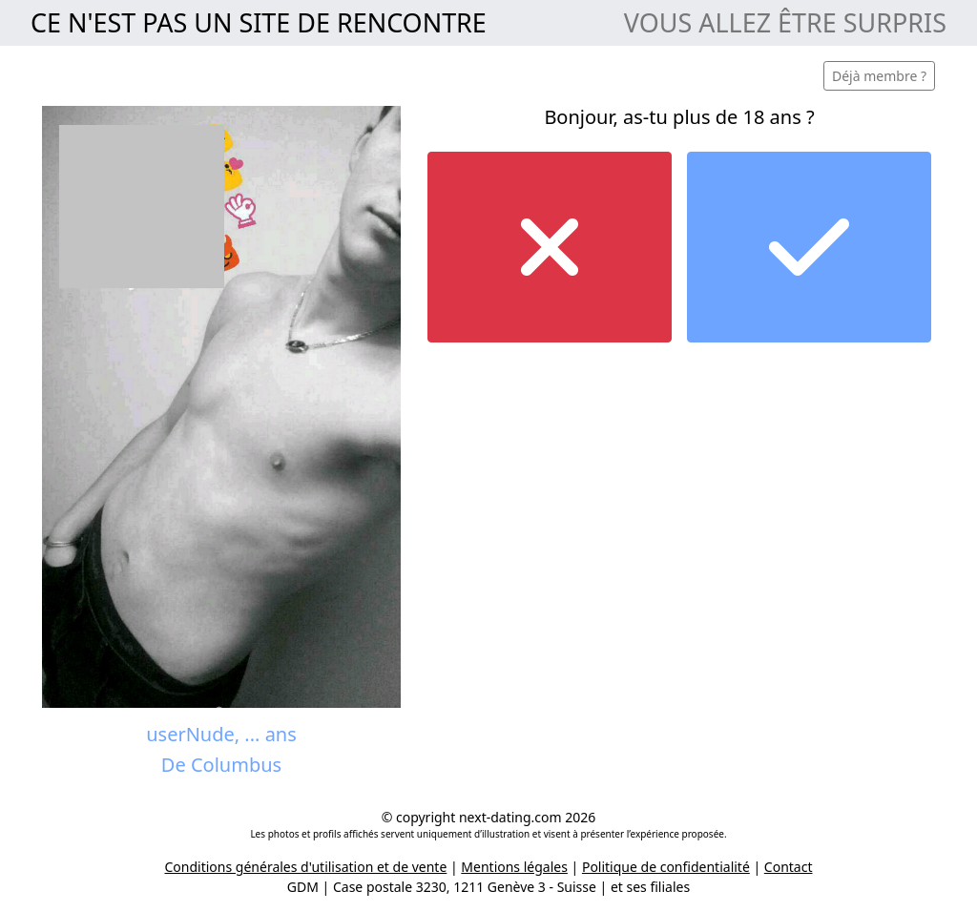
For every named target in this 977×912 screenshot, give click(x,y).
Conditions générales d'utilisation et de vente (306, 867)
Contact (788, 867)
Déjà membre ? (879, 76)
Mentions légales (514, 867)
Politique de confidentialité (666, 867)
